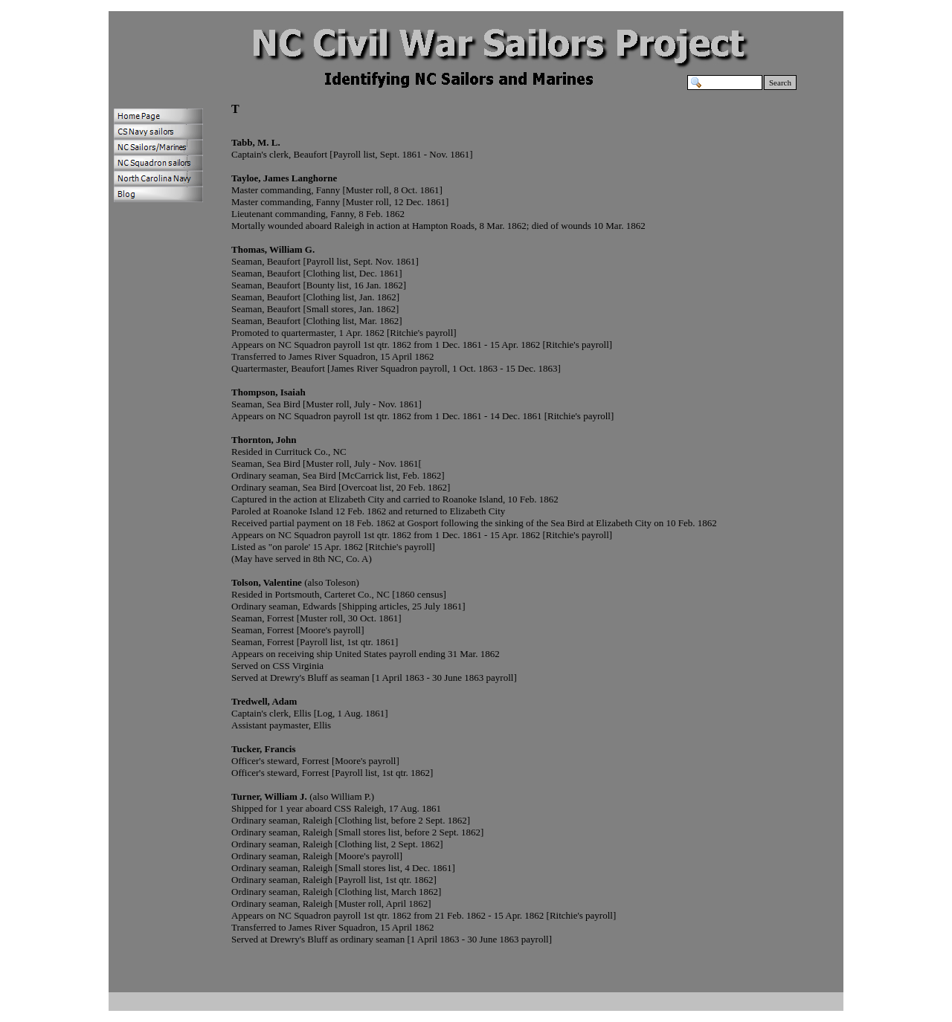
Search (780, 82)
